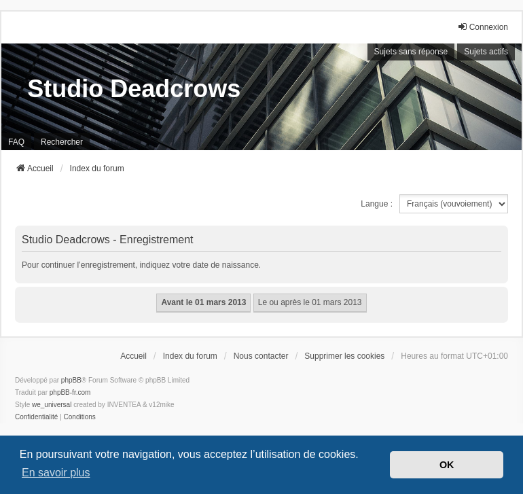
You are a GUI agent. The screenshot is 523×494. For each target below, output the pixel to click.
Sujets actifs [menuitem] (486, 51)
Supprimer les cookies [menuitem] (344, 356)
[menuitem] (36, 417)
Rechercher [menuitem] (62, 142)
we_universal (51, 404)
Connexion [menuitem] (482, 27)
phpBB (71, 380)
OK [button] (446, 464)
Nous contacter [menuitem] (261, 356)
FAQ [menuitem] (16, 142)
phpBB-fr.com (70, 392)
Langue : (377, 204)
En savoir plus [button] (56, 472)
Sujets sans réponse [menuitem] (411, 51)
